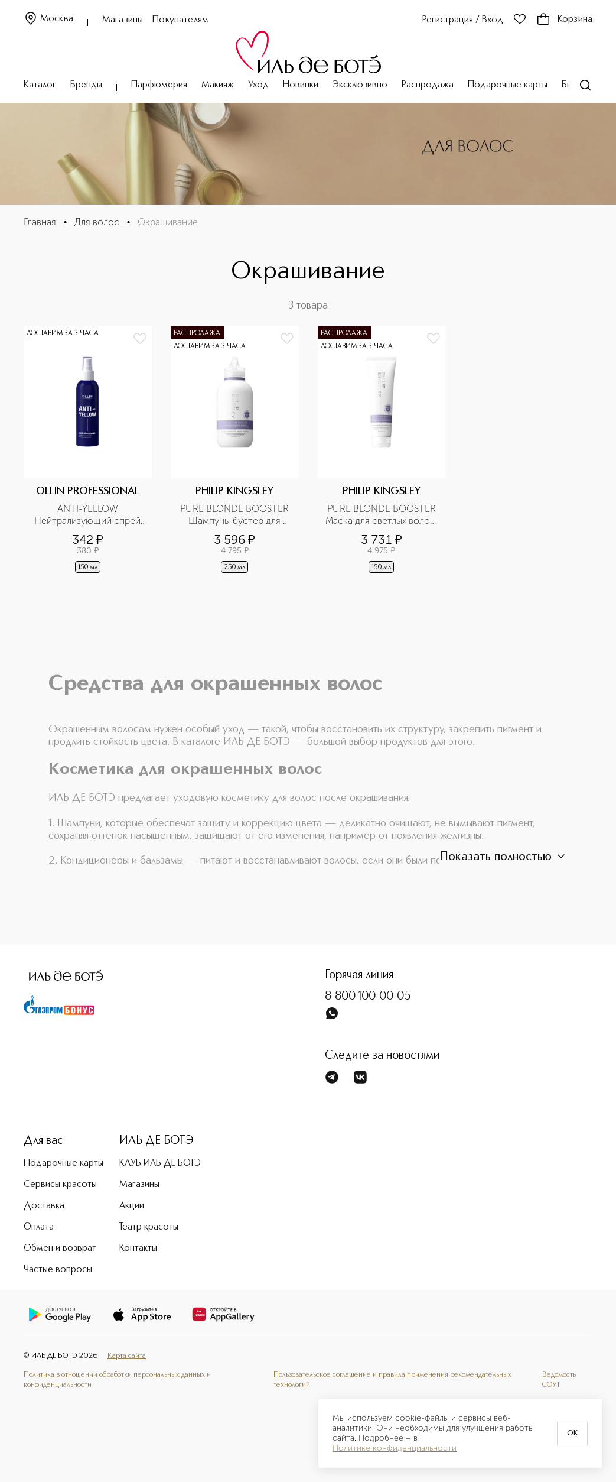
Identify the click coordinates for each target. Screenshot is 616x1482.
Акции (131, 1206)
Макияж (217, 85)
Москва (48, 19)
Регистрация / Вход (462, 20)
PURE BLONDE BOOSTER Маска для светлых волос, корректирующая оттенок (381, 515)
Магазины (122, 20)
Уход (258, 85)
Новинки (300, 85)
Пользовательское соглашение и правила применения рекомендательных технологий (392, 1379)
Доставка (44, 1206)
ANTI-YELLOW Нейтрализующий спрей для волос (88, 515)
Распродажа (428, 85)
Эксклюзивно (360, 85)
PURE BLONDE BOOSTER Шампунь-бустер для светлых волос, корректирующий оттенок (235, 515)
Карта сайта (126, 1356)
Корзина (564, 19)
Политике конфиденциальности (395, 1448)
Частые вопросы (58, 1270)
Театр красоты (148, 1227)
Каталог (40, 85)
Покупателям (180, 20)
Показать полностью (503, 856)
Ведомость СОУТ (559, 1379)
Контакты (138, 1248)
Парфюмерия (159, 85)
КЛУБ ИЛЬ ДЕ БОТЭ (160, 1163)
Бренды (86, 85)
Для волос (96, 222)
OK (572, 1433)
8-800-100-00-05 (368, 997)
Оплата (39, 1227)
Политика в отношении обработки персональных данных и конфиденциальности (117, 1379)
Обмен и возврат (60, 1248)
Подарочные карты (507, 85)
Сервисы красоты (60, 1184)
